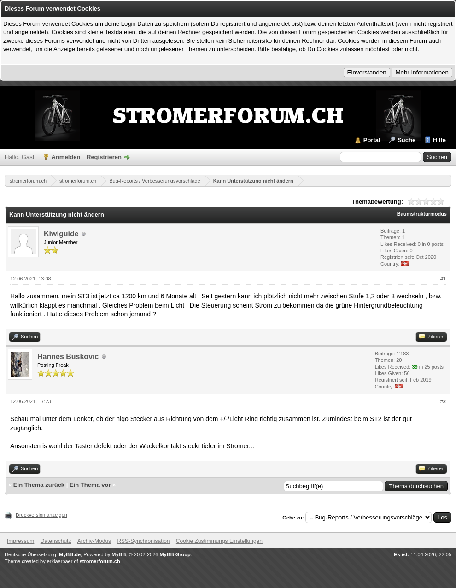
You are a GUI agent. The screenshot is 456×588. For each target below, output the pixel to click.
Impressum (20, 541)
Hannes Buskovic (68, 356)
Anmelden (66, 157)
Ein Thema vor (90, 484)
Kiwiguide (61, 234)
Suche (406, 140)
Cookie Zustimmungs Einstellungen (219, 541)
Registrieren (104, 157)
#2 (443, 401)
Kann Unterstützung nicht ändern (253, 180)
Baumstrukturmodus (422, 214)
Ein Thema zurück (38, 484)
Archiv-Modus (94, 541)
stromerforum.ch (28, 180)
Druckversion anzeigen (41, 515)
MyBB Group (174, 554)
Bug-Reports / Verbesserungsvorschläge (154, 180)
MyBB (118, 554)
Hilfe (439, 140)
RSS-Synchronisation (143, 541)
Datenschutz (56, 541)
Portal (371, 140)
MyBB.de (70, 554)
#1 (443, 278)
